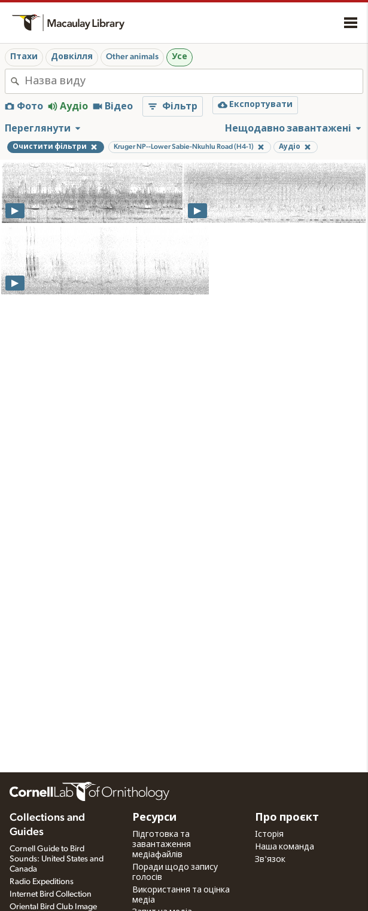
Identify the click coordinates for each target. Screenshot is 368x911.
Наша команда (284, 847)
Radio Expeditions (42, 882)
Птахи (24, 57)
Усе (179, 57)
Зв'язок (270, 859)
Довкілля (72, 57)
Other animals (132, 57)
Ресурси (154, 817)
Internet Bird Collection (51, 894)
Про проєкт (287, 817)
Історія (269, 834)
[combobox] (194, 81)
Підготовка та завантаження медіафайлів (161, 844)
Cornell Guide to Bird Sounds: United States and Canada (57, 859)
